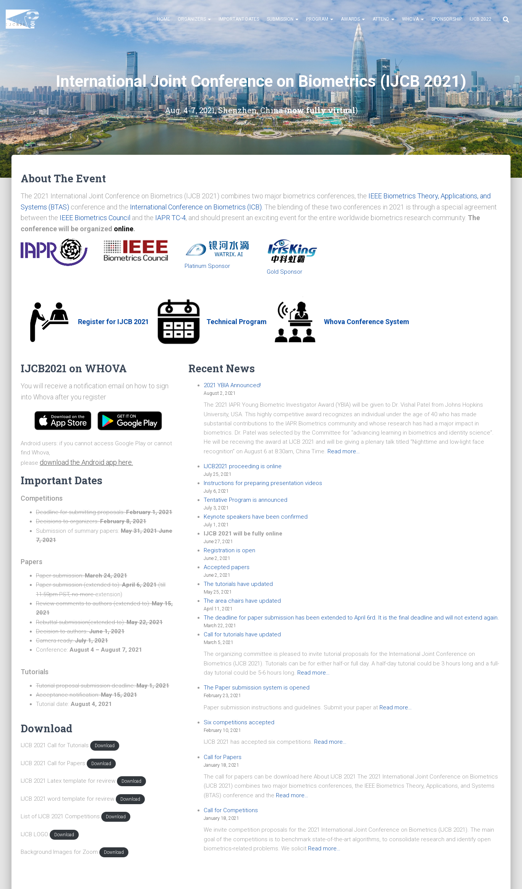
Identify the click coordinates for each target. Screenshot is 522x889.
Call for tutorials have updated (242, 634)
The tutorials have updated (238, 584)
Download (105, 745)
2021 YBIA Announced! (232, 385)
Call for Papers (223, 757)
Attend (383, 19)
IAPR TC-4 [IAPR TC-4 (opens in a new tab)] (170, 218)
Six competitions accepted (239, 722)
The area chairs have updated (242, 600)
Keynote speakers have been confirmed (256, 516)
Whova (413, 19)
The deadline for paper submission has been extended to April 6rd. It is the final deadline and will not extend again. (351, 617)
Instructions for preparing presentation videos (263, 483)
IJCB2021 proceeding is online (243, 466)
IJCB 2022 (480, 19)
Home (163, 19)
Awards (353, 19)
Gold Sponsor (284, 271)
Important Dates (239, 19)
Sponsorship (446, 19)
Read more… (343, 451)
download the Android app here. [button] (86, 462)
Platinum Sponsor (207, 266)
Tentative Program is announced (245, 499)
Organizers (194, 19)
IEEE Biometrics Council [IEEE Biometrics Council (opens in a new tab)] (95, 218)
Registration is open (229, 550)
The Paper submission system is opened (257, 687)
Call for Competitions (231, 810)
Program (319, 19)
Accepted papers (227, 567)
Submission (282, 19)
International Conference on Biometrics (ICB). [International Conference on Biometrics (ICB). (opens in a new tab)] (196, 207)
